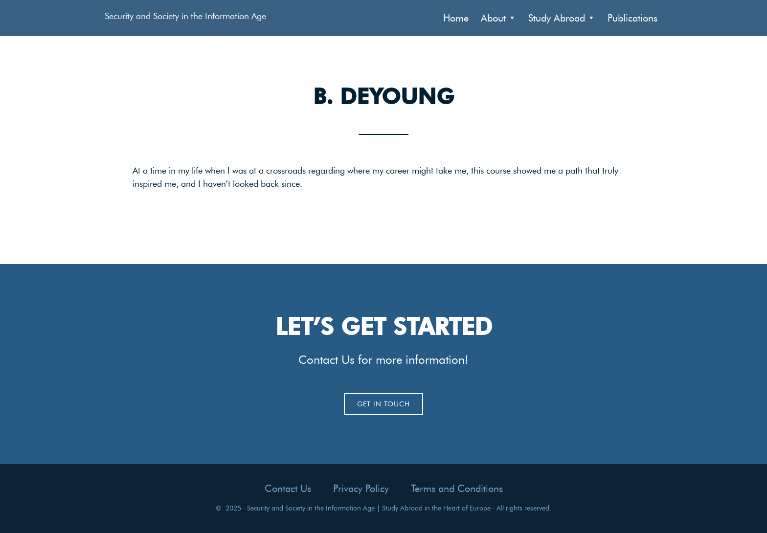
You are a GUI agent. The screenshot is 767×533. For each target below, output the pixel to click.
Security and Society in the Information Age (185, 16)
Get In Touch (383, 404)
